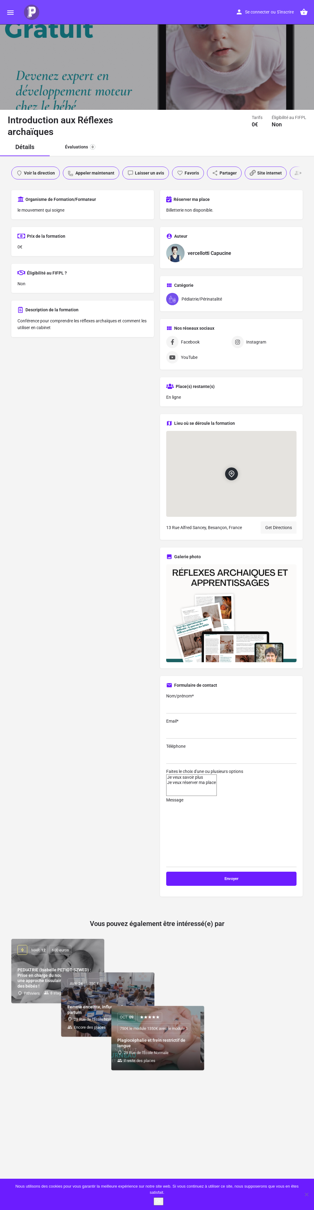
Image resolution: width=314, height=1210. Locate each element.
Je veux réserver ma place (191, 782)
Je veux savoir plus (191, 777)
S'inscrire (285, 12)
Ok (158, 1201)
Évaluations (80, 147)
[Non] (306, 1194)
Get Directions (278, 527)
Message (231, 832)
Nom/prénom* (231, 703)
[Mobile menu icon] (10, 12)
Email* (231, 729)
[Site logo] (32, 12)
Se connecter (257, 12)
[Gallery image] (231, 613)
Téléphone (231, 754)
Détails (24, 147)
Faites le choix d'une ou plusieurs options (204, 771)
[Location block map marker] (231, 473)
